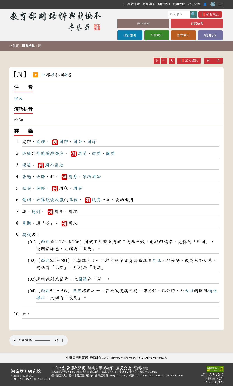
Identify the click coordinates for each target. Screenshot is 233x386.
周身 (73, 176)
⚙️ (213, 4)
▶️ (36, 75)
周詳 (91, 141)
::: (123, 4)
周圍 (82, 153)
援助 (40, 188)
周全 (77, 141)
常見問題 (194, 4)
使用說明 (179, 4)
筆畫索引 (156, 35)
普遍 (26, 176)
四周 (96, 153)
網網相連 (141, 368)
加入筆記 (191, 60)
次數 (59, 199)
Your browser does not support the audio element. (38, 340)
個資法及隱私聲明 (70, 368)
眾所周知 (91, 176)
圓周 (110, 153)
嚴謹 (40, 141)
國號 (82, 279)
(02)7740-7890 (118, 375)
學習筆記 (212, 14)
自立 (156, 260)
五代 (77, 290)
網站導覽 (133, 4)
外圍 (40, 153)
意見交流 (123, 368)
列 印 (213, 60)
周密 (63, 141)
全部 (40, 176)
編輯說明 (164, 4)
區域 (26, 153)
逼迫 (212, 290)
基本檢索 (143, 23)
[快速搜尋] (179, 14)
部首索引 (183, 35)
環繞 (50, 153)
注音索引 (130, 35)
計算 (40, 199)
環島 (96, 199)
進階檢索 (197, 23)
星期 (26, 223)
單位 (73, 199)
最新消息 (149, 4)
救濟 (26, 188)
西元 (45, 241)
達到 (36, 211)
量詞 (26, 199)
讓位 (40, 297)
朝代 (26, 234)
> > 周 (25, 46)
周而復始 (54, 165)
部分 (59, 153)
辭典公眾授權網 (101, 368)
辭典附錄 (210, 35)
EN (220, 4)
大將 (189, 290)
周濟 (77, 188)
